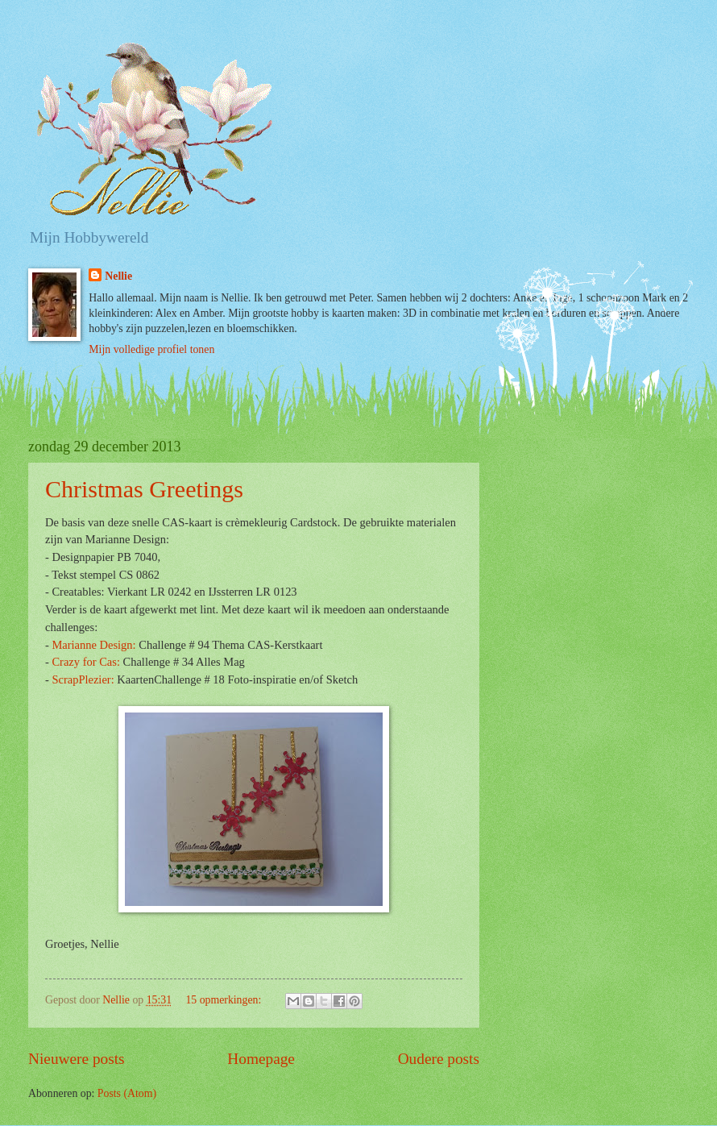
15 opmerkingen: (224, 1000)
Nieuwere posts (76, 1058)
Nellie (118, 276)
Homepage (261, 1058)
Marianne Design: (93, 644)
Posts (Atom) (126, 1093)
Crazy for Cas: (85, 661)
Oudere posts (438, 1058)
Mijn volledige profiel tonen (151, 349)
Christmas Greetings (144, 489)
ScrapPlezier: (83, 679)
